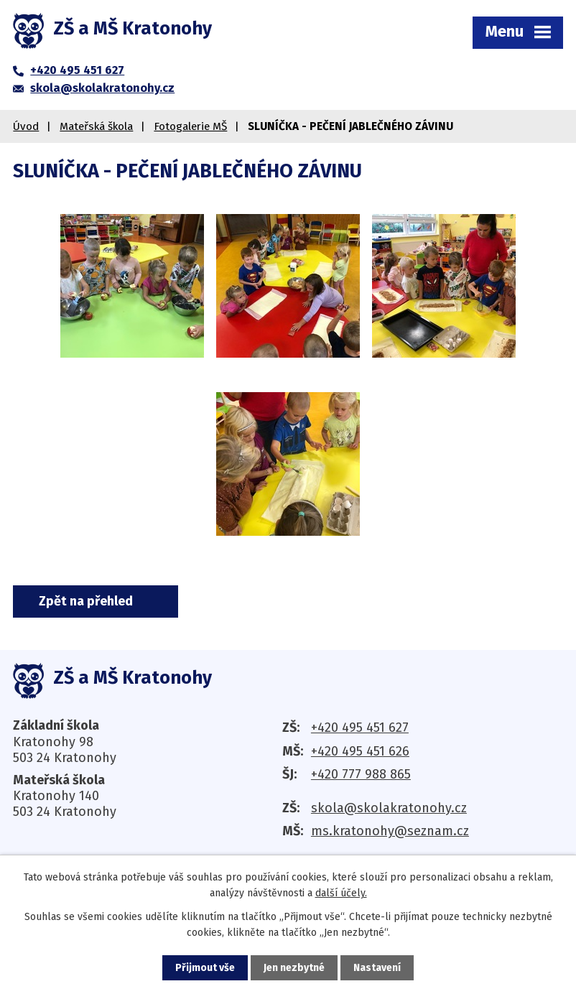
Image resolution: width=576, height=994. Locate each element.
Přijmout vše (205, 968)
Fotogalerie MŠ (190, 126)
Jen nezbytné (294, 968)
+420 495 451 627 (360, 727)
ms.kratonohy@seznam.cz (390, 831)
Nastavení (377, 968)
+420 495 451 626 (360, 751)
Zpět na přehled (86, 601)
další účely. (341, 893)
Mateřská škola (96, 126)
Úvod (26, 126)
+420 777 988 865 (361, 774)
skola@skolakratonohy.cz (389, 808)
